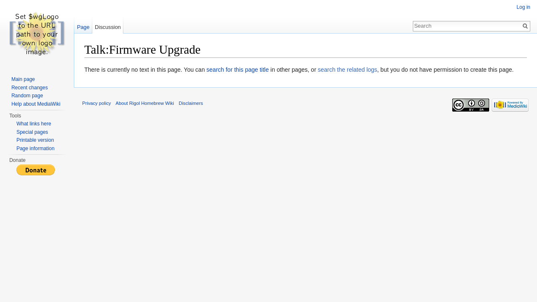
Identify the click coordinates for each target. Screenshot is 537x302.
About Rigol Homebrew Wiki (145, 103)
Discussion (108, 27)
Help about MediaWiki (35, 104)
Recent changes (29, 88)
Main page (23, 79)
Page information (35, 148)
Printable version (35, 140)
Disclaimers (191, 103)
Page (83, 27)
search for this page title (237, 69)
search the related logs (347, 69)
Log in (523, 7)
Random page (27, 96)
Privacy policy (96, 103)
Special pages (32, 132)
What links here (33, 124)
